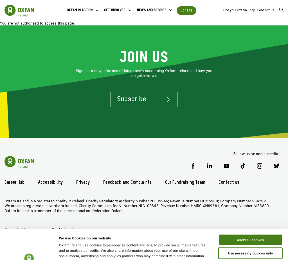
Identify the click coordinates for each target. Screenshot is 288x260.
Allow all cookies (250, 211)
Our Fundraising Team (185, 182)
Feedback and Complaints (127, 182)
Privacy (83, 182)
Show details (236, 251)
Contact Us (265, 10)
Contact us (229, 182)
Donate (186, 10)
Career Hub (14, 182)
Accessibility (50, 182)
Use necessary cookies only (250, 225)
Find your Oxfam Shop (239, 10)
